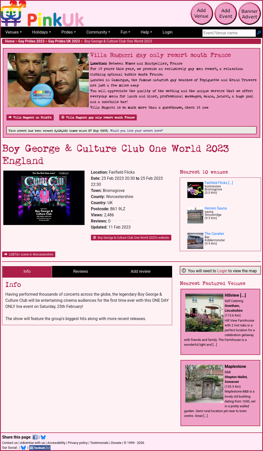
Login (167, 32)
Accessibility (56, 443)
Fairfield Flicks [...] (219, 183)
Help (145, 32)
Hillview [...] (235, 295)
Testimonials (99, 443)
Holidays (40, 32)
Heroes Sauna (216, 208)
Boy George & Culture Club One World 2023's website (131, 237)
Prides (67, 32)
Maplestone (235, 366)
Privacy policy (78, 443)
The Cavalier (214, 234)
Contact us (10, 443)
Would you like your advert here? (136, 131)
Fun (124, 32)
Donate (116, 443)
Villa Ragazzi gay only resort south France (98, 117)
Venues (12, 32)
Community (96, 32)
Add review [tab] (141, 271)
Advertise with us (32, 443)
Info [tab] (27, 271)
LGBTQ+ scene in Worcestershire (28, 254)
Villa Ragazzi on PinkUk (30, 117)
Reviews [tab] (80, 271)
